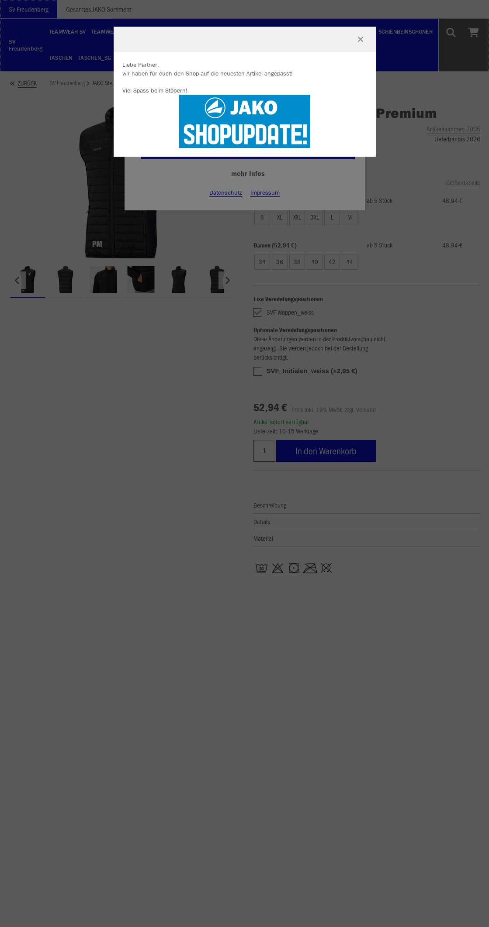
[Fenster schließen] (360, 39)
